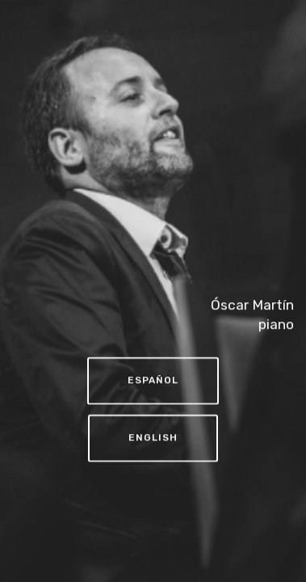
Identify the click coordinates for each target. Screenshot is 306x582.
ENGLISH (153, 439)
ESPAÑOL (153, 381)
